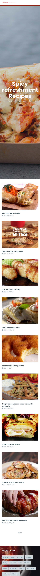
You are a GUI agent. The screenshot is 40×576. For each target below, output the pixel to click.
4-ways (5, 568)
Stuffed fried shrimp (11, 289)
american (12, 563)
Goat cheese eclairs (11, 327)
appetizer (13, 568)
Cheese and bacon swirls (13, 482)
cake (13, 557)
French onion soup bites (12, 251)
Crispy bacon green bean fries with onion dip (17, 405)
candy (5, 563)
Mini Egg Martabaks (11, 213)
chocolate (15, 574)
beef (20, 563)
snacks (21, 568)
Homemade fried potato (13, 366)
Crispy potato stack (11, 444)
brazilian (28, 557)
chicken (27, 563)
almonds (5, 557)
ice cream (6, 574)
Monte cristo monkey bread (14, 520)
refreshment (31, 568)
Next (20, 533)
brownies (20, 557)
